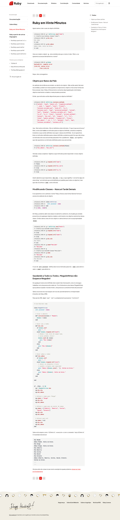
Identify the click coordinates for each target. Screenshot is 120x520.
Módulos (53, 3)
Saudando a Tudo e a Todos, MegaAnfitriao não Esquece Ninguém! (99, 29)
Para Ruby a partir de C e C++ (18, 40)
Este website (12, 515)
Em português (15, 76)
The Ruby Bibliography (18, 70)
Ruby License (107, 502)
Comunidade (76, 3)
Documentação (42, 3)
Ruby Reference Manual (18, 66)
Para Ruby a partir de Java (17, 44)
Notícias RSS (97, 502)
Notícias (86, 3)
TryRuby (14, 63)
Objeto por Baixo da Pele (98, 19)
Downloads (30, 3)
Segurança (61, 502)
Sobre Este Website (73, 502)
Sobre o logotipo (86, 502)
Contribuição (64, 3)
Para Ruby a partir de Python (18, 54)
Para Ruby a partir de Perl (17, 47)
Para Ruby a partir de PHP (17, 50)
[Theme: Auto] (109, 3)
